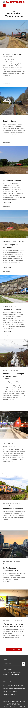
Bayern (5, 306)
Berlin (5, 441)
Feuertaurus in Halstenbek (13, 508)
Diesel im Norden (9, 121)
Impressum (6, 674)
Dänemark (10, 561)
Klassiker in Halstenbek (12, 180)
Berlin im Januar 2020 (11, 447)
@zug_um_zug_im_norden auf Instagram (14, 688)
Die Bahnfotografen (14, 701)
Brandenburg (11, 441)
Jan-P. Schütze (6, 335)
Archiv (5, 503)
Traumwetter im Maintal (12, 309)
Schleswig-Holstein (9, 51)
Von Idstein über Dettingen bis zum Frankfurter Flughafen (13, 376)
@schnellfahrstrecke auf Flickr (11, 694)
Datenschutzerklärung (15, 674)
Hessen (5, 370)
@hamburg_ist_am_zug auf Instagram (13, 685)
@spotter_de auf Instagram (10, 691)
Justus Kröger (6, 83)
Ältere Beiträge (14, 649)
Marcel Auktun (6, 142)
